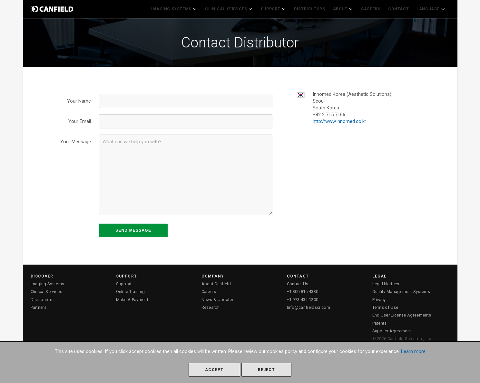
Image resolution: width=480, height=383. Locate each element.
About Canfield (216, 282)
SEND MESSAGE (133, 229)
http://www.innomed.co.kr (339, 120)
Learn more (413, 351)
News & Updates (218, 298)
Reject (266, 370)
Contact (399, 8)
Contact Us (298, 282)
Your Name (79, 100)
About (345, 8)
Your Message (75, 140)
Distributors (312, 8)
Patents (379, 321)
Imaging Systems (180, 8)
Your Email (79, 120)
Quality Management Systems (401, 290)
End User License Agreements (401, 313)
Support (277, 8)
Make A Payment (132, 298)
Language (432, 8)
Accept (214, 370)
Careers (372, 8)
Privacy (379, 298)
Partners (39, 306)
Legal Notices (385, 282)
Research (210, 306)
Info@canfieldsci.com (308, 306)
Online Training (130, 290)
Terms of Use (385, 306)
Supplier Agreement (391, 329)
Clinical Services (234, 8)
